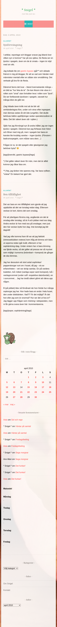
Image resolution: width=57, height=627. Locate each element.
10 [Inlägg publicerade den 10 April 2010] (43, 382)
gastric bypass (27, 71)
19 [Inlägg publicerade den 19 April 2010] (7, 392)
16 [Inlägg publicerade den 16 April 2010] (36, 387)
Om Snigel (8, 584)
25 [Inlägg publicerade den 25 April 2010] (50, 392)
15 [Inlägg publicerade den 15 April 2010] (28, 387)
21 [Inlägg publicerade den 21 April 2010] (21, 392)
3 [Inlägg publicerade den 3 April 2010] (43, 377)
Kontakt (6, 590)
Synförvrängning (12, 45)
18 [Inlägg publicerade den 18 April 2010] (50, 387)
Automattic (28, 622)
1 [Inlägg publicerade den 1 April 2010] (28, 377)
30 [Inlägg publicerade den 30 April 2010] (36, 397)
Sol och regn (17, 420)
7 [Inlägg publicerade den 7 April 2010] (21, 382)
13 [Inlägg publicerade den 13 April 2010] (14, 387)
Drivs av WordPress (18, 619)
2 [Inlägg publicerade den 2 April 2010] (35, 377)
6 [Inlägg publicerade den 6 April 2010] (14, 382)
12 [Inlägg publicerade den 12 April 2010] (7, 387)
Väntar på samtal (23, 426)
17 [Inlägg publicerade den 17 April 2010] (43, 387)
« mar (5, 404)
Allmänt (7, 41)
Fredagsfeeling (22, 439)
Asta (5, 420)
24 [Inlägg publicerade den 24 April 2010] (43, 392)
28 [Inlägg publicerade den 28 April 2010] (21, 397)
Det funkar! (20, 466)
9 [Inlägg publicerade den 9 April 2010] (35, 382)
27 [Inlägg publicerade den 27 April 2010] (14, 397)
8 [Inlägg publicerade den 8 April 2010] (28, 382)
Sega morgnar (22, 453)
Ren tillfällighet (12, 194)
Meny (30, 24)
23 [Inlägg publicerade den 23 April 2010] (36, 392)
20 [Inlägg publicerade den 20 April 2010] (14, 392)
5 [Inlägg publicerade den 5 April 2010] (6, 382)
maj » (12, 404)
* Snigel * (28, 10)
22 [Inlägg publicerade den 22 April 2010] (28, 392)
